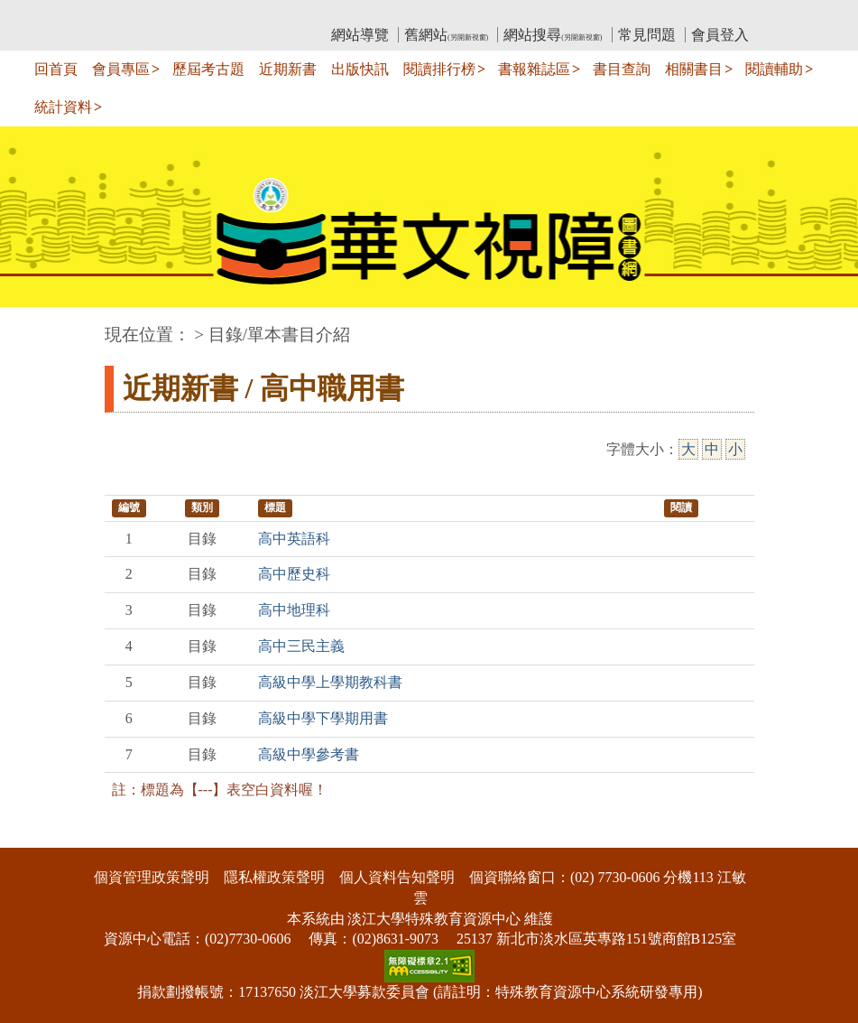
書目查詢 (621, 69)
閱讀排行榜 (439, 69)
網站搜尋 (552, 34)
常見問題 (647, 34)
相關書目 (694, 69)
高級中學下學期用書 (323, 718)
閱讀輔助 (774, 69)
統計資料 (63, 107)
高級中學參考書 (308, 754)
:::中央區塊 (34, 325)
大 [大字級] (688, 449)
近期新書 (288, 69)
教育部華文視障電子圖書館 (264, 14)
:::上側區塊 (139, 14)
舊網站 (446, 34)
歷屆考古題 (208, 69)
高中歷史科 (294, 573)
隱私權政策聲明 (274, 877)
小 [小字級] (735, 449)
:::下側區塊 (34, 835)
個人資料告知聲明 (397, 877)
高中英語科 (294, 538)
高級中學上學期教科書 (330, 682)
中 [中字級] (712, 449)
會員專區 (121, 69)
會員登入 (720, 34)
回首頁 (56, 69)
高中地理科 (294, 610)
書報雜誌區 (534, 69)
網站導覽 (360, 34)
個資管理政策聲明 (151, 877)
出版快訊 (360, 69)
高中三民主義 (301, 646)
